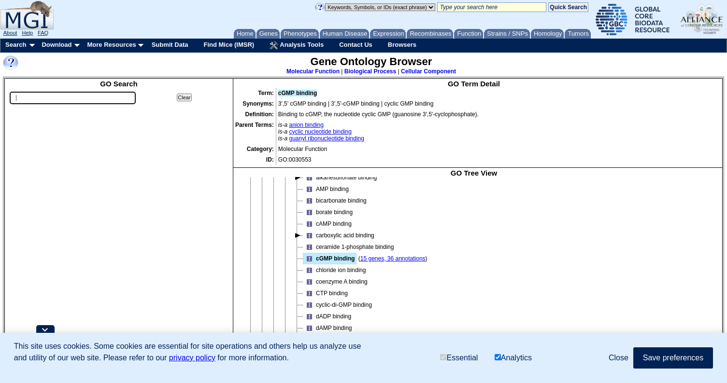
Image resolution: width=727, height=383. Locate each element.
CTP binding (325, 293)
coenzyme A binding (335, 281)
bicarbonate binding (335, 200)
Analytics (513, 358)
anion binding (306, 125)
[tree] (473, 266)
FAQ (43, 33)
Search (15, 44)
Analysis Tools (297, 45)
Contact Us (355, 44)
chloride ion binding (334, 270)
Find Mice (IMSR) (228, 44)
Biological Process (370, 71)
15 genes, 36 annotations (393, 258)
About (10, 33)
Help (27, 33)
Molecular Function (313, 71)
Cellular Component (428, 71)
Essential (459, 358)
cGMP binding (329, 258)
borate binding (328, 212)
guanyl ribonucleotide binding (326, 138)
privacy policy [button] (192, 358)
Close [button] (618, 358)
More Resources (111, 44)
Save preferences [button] (673, 358)
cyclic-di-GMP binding (337, 305)
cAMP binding (327, 224)
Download (56, 44)
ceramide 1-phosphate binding (348, 247)
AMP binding (326, 189)
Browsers (402, 44)
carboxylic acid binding (338, 235)
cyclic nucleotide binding (320, 131)
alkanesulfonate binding (340, 177)
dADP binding (327, 316)
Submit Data (170, 44)
